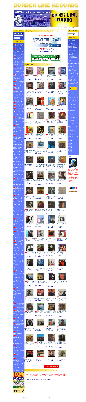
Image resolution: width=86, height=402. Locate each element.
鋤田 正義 (70, 146)
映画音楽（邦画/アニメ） (73, 80)
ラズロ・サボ (71, 134)
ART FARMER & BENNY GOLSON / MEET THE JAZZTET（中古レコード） (18, 147)
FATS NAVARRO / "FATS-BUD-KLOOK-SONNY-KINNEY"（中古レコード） (18, 152)
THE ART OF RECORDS (73, 88)
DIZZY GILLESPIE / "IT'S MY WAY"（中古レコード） (18, 143)
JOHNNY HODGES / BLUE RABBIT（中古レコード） (18, 343)
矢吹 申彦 (70, 150)
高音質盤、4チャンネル (73, 85)
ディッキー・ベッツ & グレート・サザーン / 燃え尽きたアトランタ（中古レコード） (18, 63)
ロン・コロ (70, 133)
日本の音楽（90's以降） (73, 57)
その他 (70, 60)
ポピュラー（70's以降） (73, 47)
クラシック (70, 53)
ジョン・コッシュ (72, 114)
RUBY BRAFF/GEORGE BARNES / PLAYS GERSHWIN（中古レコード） (18, 166)
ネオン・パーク (71, 124)
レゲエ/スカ (70, 76)
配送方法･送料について (48, 397)
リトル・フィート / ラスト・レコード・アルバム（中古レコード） (18, 87)
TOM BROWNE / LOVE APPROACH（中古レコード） (18, 176)
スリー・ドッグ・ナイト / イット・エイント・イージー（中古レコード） (18, 123)
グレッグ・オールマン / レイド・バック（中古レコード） (18, 76)
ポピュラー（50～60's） (73, 46)
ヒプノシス (70, 111)
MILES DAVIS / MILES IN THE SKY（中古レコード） (18, 127)
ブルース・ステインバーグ (73, 98)
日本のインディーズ (72, 59)
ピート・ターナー (72, 129)
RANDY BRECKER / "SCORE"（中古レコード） (18, 202)
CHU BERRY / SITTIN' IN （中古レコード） (18, 367)
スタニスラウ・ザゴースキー (73, 137)
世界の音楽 (70, 54)
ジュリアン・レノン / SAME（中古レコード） (18, 252)
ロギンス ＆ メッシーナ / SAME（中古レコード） (18, 79)
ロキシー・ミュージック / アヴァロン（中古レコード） (18, 273)
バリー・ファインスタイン (73, 94)
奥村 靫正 (70, 143)
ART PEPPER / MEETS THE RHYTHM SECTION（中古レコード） (18, 316)
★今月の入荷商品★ (72, 64)
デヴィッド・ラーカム (72, 103)
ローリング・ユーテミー (73, 121)
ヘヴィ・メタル (71, 67)
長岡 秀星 (70, 147)
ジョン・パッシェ (72, 116)
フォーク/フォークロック (73, 72)
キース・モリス (71, 120)
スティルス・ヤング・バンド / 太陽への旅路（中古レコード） (18, 119)
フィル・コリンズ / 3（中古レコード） (18, 287)
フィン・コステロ (72, 107)
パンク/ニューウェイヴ (73, 74)
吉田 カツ (70, 153)
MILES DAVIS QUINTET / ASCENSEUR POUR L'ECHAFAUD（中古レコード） (18, 132)
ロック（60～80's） (72, 40)
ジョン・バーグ (71, 113)
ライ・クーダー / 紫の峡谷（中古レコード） (18, 103)
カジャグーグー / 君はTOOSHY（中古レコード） (18, 255)
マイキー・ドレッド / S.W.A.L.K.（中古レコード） (18, 266)
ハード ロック (71, 66)
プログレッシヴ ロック (73, 70)
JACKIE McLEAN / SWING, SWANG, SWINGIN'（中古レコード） (18, 295)
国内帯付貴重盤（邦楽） (73, 83)
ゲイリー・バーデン (72, 109)
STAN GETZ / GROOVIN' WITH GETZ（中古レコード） (18, 352)
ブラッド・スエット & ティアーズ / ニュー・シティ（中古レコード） (18, 54)
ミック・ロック (71, 123)
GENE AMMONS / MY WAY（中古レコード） (18, 308)
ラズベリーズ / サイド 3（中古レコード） (18, 106)
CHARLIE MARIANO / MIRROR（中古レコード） (18, 370)
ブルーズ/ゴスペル (72, 50)
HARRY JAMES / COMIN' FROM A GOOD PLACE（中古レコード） (18, 172)
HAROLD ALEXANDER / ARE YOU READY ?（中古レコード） (18, 356)
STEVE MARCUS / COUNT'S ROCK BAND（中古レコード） (18, 329)
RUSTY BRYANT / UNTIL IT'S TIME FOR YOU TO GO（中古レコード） (18, 320)
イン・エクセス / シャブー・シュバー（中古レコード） (18, 244)
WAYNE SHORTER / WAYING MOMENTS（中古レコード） (18, 305)
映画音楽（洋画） (72, 79)
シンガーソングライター (73, 73)
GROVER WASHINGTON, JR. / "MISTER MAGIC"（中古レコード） (18, 338)
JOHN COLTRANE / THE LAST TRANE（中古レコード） (18, 300)
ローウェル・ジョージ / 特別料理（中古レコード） (18, 91)
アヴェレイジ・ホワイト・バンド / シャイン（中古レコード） (18, 220)
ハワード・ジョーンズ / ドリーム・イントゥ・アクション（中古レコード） (18, 249)
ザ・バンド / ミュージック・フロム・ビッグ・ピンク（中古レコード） (18, 50)
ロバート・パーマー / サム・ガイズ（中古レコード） (18, 277)
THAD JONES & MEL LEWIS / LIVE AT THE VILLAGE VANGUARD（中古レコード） (18, 156)
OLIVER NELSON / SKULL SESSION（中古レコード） (18, 325)
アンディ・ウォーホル (72, 91)
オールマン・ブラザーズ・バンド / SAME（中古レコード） (18, 46)
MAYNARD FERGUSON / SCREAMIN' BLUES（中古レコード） (18, 161)
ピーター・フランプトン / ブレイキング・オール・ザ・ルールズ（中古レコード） (18, 282)
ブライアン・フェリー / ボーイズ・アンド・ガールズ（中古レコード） (18, 229)
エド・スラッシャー (72, 106)
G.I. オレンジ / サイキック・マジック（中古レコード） (18, 237)
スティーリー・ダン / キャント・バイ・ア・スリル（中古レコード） (18, 110)
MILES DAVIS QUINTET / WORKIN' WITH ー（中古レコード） (18, 137)
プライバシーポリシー (59, 397)
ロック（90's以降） (72, 44)
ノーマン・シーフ (72, 127)
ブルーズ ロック (71, 69)
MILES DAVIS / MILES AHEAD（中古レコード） (18, 141)
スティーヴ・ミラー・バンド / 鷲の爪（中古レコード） (18, 114)
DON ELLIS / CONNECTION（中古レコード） (18, 210)
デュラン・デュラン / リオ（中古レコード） (18, 241)
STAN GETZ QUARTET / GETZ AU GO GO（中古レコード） (18, 347)
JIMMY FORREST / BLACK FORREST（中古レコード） (18, 290)
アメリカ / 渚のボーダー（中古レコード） (18, 216)
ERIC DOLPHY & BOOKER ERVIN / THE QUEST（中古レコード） (18, 360)
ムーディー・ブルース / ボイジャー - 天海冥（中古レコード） (18, 262)
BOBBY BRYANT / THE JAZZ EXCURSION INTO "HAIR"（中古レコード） (18, 184)
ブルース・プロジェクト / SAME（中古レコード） (18, 59)
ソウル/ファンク (72, 49)
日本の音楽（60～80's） (73, 56)
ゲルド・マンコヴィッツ (73, 110)
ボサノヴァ (70, 77)
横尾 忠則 (70, 151)
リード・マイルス (72, 130)
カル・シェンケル (72, 100)
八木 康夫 (70, 149)
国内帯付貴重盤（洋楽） (73, 82)
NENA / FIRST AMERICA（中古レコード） (18, 269)
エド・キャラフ (71, 104)
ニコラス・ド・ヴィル (72, 126)
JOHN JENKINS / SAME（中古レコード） (18, 364)
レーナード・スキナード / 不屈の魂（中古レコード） (18, 83)
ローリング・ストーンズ (73, 43)
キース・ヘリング (72, 119)
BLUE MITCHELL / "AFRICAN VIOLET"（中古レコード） (18, 206)
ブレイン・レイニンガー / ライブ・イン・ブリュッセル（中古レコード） (18, 224)
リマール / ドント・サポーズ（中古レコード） (18, 258)
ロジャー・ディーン (72, 131)
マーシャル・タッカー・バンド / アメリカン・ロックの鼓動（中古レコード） (18, 100)
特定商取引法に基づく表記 (28, 397)
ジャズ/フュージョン (72, 51)
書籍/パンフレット (72, 61)
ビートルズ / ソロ (71, 41)
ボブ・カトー (71, 96)
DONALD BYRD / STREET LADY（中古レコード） (18, 180)
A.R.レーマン (71, 90)
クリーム (70, 101)
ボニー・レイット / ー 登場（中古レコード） (18, 68)
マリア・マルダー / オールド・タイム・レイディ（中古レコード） (18, 96)
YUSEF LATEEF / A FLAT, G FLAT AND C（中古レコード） (18, 333)
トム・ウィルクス (72, 139)
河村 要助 (70, 144)
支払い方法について (39, 397)
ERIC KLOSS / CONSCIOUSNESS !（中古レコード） (18, 312)
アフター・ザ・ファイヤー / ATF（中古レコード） (18, 214)
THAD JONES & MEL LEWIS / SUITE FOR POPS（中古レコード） (18, 193)
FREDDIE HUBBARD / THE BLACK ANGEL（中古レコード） (18, 189)
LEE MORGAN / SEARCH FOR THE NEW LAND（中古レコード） (18, 197)
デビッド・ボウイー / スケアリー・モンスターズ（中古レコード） (18, 233)
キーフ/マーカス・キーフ (73, 117)
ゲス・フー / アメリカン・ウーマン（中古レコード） (18, 71)
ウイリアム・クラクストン (73, 141)
